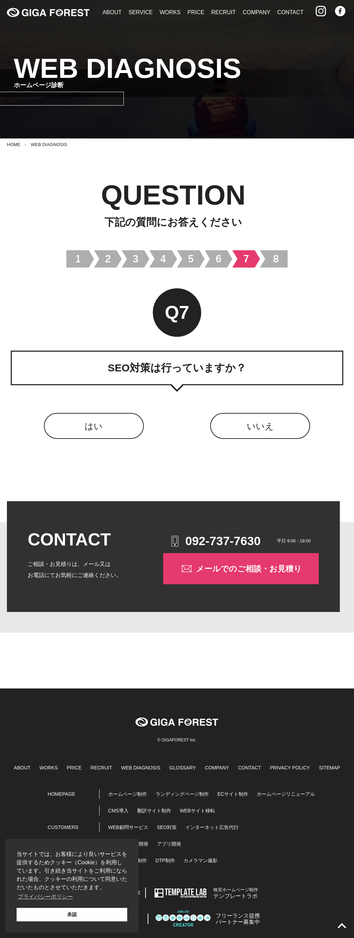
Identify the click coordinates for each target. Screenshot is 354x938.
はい (94, 426)
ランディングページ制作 (182, 794)
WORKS (170, 12)
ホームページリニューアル (286, 794)
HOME (13, 144)
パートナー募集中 (238, 919)
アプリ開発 (169, 844)
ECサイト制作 (232, 794)
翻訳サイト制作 (154, 810)
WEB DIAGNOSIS (49, 144)
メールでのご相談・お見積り (241, 568)
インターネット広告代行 (212, 827)
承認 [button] (72, 914)
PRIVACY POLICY (290, 767)
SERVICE (141, 12)
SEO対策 (167, 827)
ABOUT (112, 12)
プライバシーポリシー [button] (45, 897)
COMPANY (256, 12)
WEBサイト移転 (197, 810)
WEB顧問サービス (128, 827)
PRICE (195, 12)
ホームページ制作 (127, 794)
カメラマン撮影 (200, 860)
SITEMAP (329, 767)
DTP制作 (165, 860)
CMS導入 (118, 810)
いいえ (260, 426)
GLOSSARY (182, 767)
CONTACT (290, 12)
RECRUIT (223, 12)
